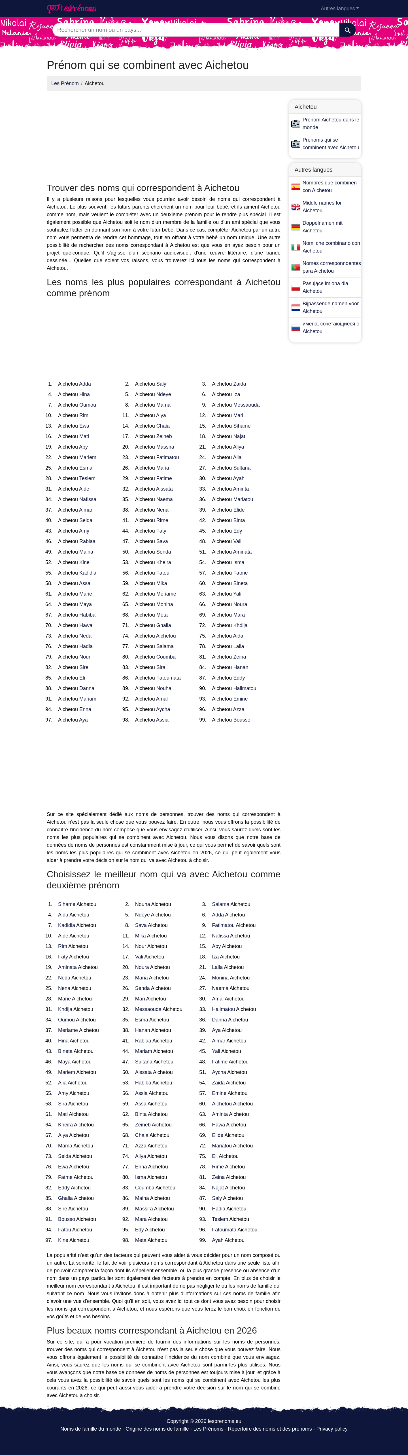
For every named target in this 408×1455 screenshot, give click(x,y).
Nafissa (87, 499)
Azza (238, 709)
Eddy (239, 678)
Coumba (166, 657)
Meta (162, 615)
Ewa (84, 426)
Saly (161, 384)
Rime (162, 520)
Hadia (86, 646)
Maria (162, 468)
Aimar (85, 510)
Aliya (238, 447)
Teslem (87, 478)
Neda (85, 636)
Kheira (163, 562)
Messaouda (246, 405)
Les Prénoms (208, 1429)
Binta (239, 520)
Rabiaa (87, 541)
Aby (83, 447)
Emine (240, 699)
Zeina (239, 657)
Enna (85, 709)
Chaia (163, 426)
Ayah (239, 478)
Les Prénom (65, 83)
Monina (164, 604)
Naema (164, 499)
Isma (238, 562)
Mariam (87, 699)
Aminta (241, 489)
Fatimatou (167, 457)
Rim (83, 415)
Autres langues (338, 8)
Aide (84, 489)
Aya (83, 720)
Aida (238, 636)
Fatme (240, 573)
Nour (84, 657)
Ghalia (163, 625)
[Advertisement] (163, 135)
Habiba (87, 615)
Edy (237, 531)
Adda (85, 384)
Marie (85, 594)
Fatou (162, 573)
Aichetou (166, 636)
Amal (162, 699)
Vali (237, 541)
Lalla (238, 646)
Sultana (241, 468)
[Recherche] (347, 30)
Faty (161, 531)
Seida (85, 520)
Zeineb (164, 436)
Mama (163, 405)
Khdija (240, 625)
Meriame (166, 594)
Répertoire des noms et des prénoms (270, 1429)
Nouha (163, 688)
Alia (237, 457)
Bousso (241, 720)
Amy (84, 531)
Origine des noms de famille (157, 1429)
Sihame (241, 426)
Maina (86, 552)
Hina (84, 394)
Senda (163, 552)
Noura (240, 604)
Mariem (87, 457)
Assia (162, 720)
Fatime (164, 478)
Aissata (164, 489)
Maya (85, 604)
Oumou (87, 405)
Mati (84, 436)
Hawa (85, 625)
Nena (162, 510)
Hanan (240, 667)
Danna (86, 688)
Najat (239, 436)
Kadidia (87, 573)
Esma (85, 468)
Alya (161, 415)
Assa (84, 583)
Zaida (239, 384)
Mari (238, 415)
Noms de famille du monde (90, 1429)
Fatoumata (168, 678)
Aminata (242, 552)
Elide (239, 510)
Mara (239, 615)
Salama (165, 646)
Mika (161, 583)
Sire (83, 667)
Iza (236, 394)
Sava (162, 541)
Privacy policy (332, 1429)
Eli (82, 678)
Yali (237, 594)
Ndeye (163, 394)
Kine (84, 562)
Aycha (163, 709)
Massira (165, 447)
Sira (160, 667)
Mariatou (243, 499)
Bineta (240, 583)
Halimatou (244, 688)
